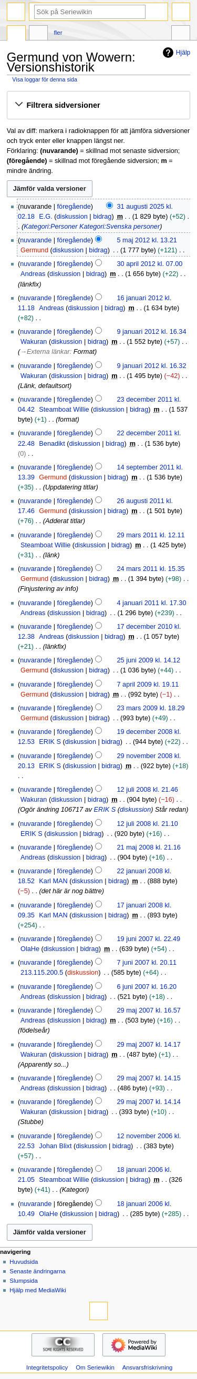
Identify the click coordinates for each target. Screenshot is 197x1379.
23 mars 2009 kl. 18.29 (151, 708)
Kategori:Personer (50, 226)
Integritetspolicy (47, 1367)
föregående (74, 206)
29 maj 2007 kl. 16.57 (149, 1010)
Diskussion (38, 34)
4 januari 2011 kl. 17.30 (151, 603)
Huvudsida (23, 1262)
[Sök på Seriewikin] (90, 12)
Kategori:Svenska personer (119, 226)
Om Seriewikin (95, 1367)
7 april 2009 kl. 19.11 (148, 684)
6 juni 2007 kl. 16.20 (147, 986)
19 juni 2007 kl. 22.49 (149, 939)
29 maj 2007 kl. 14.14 (149, 1102)
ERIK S (105, 809)
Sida (16, 34)
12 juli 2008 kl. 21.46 (147, 789)
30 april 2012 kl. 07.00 (150, 264)
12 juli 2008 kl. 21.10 (147, 824)
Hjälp (175, 52)
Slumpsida (23, 1281)
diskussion (72, 216)
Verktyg (181, 34)
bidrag (102, 216)
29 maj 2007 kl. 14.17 (149, 1044)
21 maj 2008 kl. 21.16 (149, 847)
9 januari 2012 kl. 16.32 (151, 366)
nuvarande (35, 240)
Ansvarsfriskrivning (147, 1367)
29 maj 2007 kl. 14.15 (149, 1078)
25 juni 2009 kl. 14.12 (149, 660)
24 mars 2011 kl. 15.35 (151, 569)
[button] (98, 105)
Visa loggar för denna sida (44, 79)
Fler (58, 32)
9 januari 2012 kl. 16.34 (151, 331)
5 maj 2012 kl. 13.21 (147, 240)
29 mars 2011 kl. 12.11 (151, 535)
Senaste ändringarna (37, 1271)
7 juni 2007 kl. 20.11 (147, 962)
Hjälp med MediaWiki (37, 1290)
